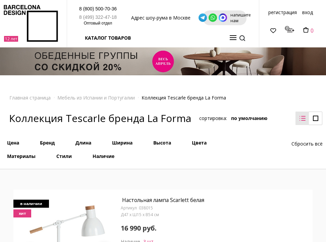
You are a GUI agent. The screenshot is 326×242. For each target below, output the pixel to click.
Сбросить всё (307, 140)
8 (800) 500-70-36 (64, 8)
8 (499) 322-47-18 (64, 17)
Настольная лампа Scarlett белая (163, 198)
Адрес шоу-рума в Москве (150, 17)
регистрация (296, 12)
